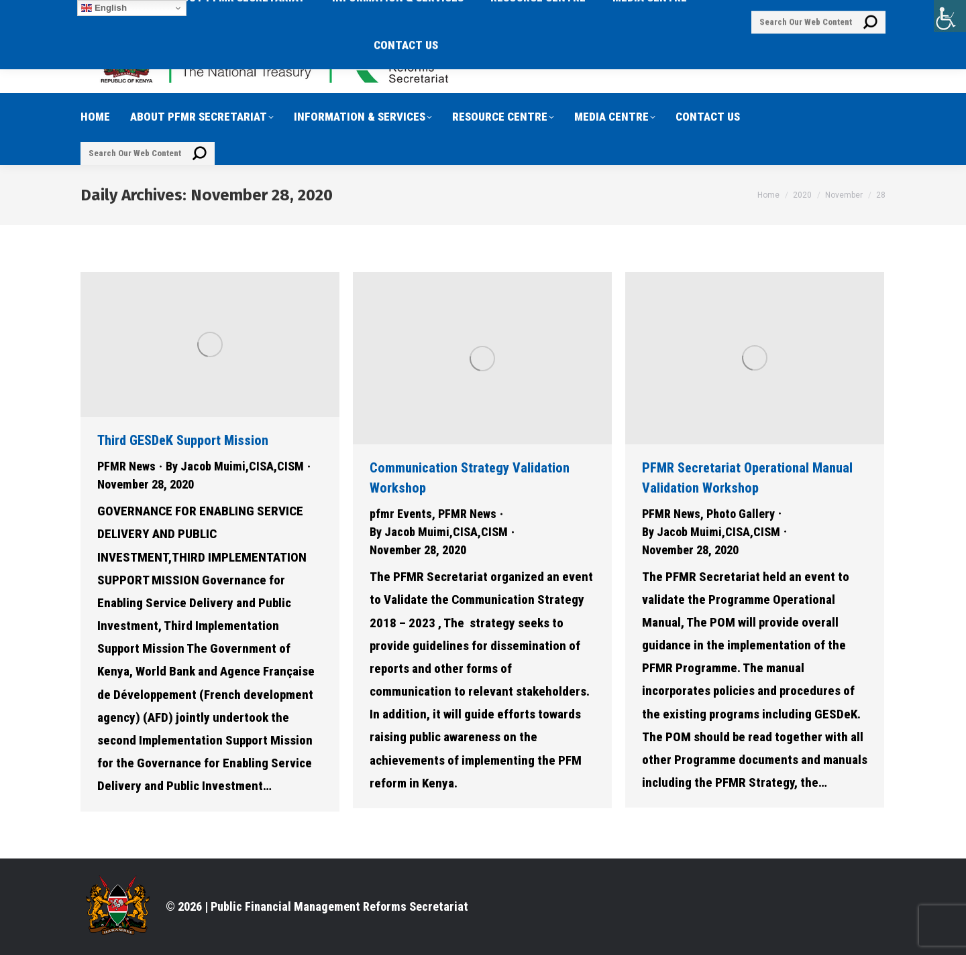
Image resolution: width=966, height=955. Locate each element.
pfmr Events (401, 514)
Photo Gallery (740, 514)
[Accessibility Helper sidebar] (950, 16)
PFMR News (126, 466)
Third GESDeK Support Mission (182, 440)
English (104, 8)
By (235, 466)
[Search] (147, 153)
